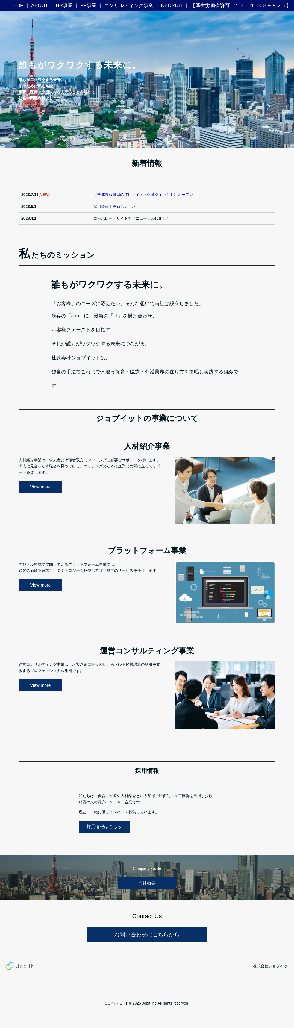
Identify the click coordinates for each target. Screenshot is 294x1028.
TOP (18, 5)
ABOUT (39, 5)
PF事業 (88, 5)
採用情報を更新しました (114, 206)
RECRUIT (172, 5)
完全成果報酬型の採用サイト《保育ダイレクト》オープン (143, 194)
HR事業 (64, 5)
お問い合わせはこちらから (147, 935)
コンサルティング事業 (128, 5)
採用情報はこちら (104, 826)
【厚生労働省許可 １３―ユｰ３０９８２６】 (240, 5)
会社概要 (147, 883)
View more (40, 487)
